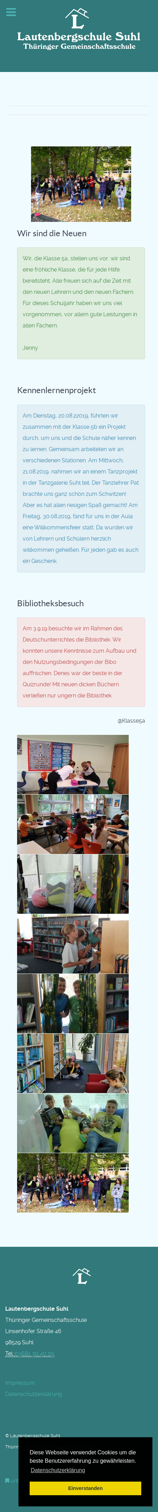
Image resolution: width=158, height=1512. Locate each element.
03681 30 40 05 (34, 1353)
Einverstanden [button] (85, 1488)
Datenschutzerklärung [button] (58, 1470)
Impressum (20, 1383)
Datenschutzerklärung (33, 1394)
